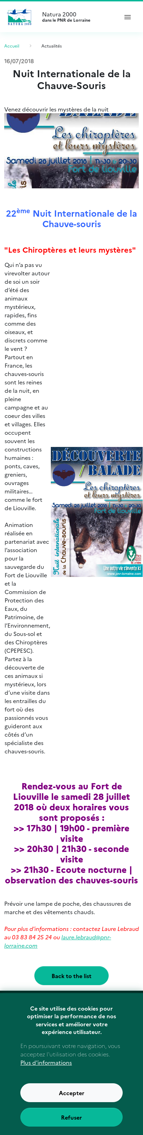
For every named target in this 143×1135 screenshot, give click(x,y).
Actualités (51, 46)
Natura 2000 (77, 17)
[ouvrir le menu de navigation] (127, 17)
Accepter (71, 1102)
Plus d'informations (46, 1072)
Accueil (11, 46)
